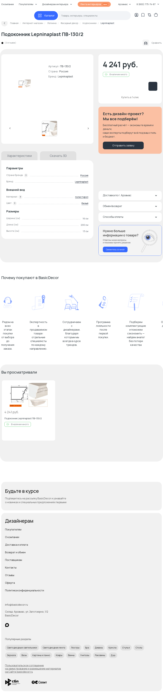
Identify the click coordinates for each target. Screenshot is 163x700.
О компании (12, 537)
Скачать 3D (58, 156)
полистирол (81, 196)
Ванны (71, 655)
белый (85, 203)
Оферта (10, 583)
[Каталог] (46, 15)
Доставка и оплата (16, 544)
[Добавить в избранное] (50, 385)
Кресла (112, 647)
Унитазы (84, 655)
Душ (113, 655)
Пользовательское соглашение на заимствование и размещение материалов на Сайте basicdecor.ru (33, 668)
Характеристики (19, 156)
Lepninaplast (65, 76)
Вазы (24, 655)
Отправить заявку (123, 145)
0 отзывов (10, 43)
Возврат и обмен (15, 552)
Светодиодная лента (54, 647)
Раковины (100, 655)
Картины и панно (41, 655)
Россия (84, 175)
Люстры (75, 647)
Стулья (126, 647)
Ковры (59, 655)
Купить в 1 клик (130, 97)
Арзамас (124, 4)
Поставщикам (13, 560)
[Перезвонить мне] (130, 240)
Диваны (99, 647)
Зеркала (11, 655)
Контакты (10, 567)
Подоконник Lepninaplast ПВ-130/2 (23, 418)
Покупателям (13, 529)
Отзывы (9, 575)
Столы (138, 647)
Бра (87, 647)
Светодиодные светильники (22, 647)
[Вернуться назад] (4, 23)
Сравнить (152, 43)
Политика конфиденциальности (24, 590)
